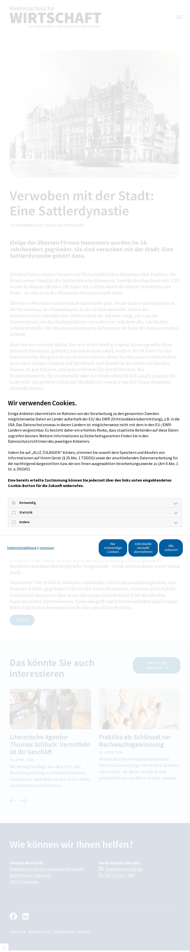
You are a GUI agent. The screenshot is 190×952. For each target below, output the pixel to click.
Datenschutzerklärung (21, 541)
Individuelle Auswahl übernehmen (113, 550)
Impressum (47, 541)
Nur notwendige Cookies (66, 550)
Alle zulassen (160, 550)
